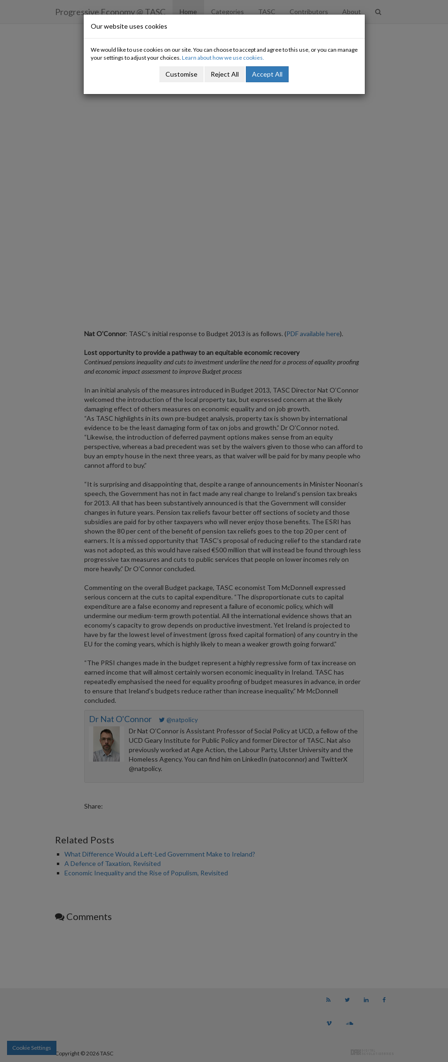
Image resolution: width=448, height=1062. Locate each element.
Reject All (225, 74)
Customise (181, 74)
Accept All (267, 74)
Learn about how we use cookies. (223, 57)
